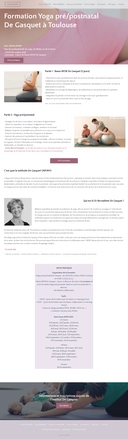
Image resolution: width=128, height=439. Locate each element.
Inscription (64, 406)
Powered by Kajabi (64, 436)
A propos (112, 4)
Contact (121, 4)
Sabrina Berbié (12, 4)
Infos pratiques (13, 60)
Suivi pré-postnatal (74, 4)
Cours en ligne (89, 4)
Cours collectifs (45, 4)
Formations (101, 4)
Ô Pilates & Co (67, 279)
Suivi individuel (58, 4)
